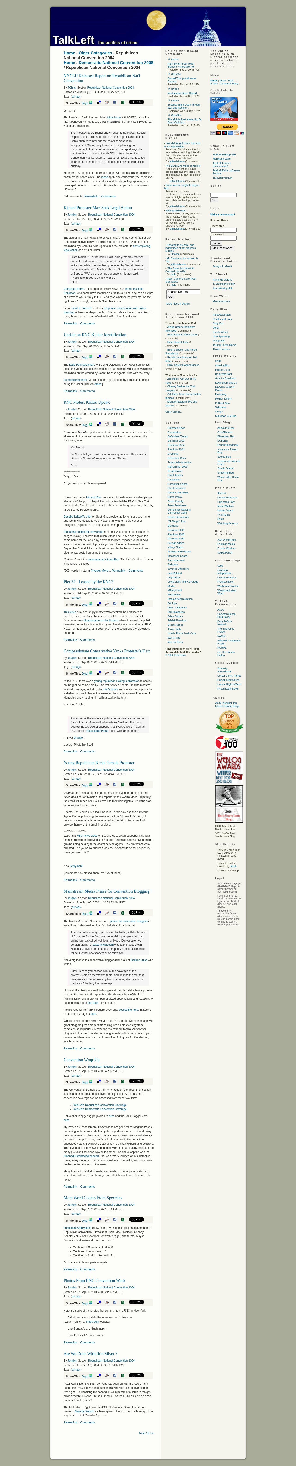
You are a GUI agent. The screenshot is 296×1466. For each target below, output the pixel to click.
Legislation (174, 577)
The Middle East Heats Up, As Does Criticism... (185, 121)
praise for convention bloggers (129, 921)
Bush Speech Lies (177, 342)
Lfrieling (175, 253)
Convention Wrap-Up (81, 1059)
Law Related (175, 573)
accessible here (128, 1009)
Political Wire (222, 403)
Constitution (174, 479)
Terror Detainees (177, 505)
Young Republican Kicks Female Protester (99, 763)
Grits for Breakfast (225, 378)
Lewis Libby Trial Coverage (183, 581)
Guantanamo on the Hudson (101, 620)
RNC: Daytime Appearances (183, 365)
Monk (233, 866)
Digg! (85, 103)
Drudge (78, 737)
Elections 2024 (176, 449)
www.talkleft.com (103, 944)
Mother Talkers (223, 398)
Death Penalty (176, 501)
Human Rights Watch (229, 684)
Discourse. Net (225, 436)
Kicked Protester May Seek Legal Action (98, 207)
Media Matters (225, 506)
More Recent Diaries (178, 303)
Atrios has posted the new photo (84, 531)
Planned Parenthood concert (81, 1156)
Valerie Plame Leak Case (182, 633)
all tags (76, 96)
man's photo (110, 689)
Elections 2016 (176, 440)
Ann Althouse (224, 432)
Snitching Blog (225, 472)
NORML (222, 647)
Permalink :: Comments (100, 196)
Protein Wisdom (226, 548)
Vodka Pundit (224, 552)
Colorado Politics (227, 577)
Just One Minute (226, 539)
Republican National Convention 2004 (110, 87)
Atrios (98, 384)
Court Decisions (177, 488)
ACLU (220, 609)
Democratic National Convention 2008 (116, 62)
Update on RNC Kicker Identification (95, 334)
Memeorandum (221, 301)
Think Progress (221, 349)
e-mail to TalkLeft (81, 308)
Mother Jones (225, 510)
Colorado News (176, 427)
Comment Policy (229, 83)
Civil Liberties (175, 475)
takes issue (114, 117)
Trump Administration (180, 462)
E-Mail (214, 83)
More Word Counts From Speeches (93, 1198)
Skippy (219, 411)
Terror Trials (174, 629)
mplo (173, 274)
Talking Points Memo (224, 345)
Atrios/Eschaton (222, 314)
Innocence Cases (177, 555)
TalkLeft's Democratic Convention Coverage (100, 1109)
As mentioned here (75, 380)
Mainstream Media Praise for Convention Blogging (106, 891)
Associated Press (97, 730)
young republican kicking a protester (116, 681)
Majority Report (85, 1411)
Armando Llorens (222, 279)
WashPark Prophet (228, 586)
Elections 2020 (176, 538)
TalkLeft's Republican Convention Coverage (99, 1105)
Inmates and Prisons (179, 551)
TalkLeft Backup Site (224, 154)
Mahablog (220, 394)
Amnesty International (224, 670)
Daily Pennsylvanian (81, 364)
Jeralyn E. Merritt (222, 266)
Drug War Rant (223, 374)
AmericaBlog (222, 365)
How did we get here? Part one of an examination (182, 145)
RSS (231, 80)
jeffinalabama (177, 161)
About (222, 80)
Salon (220, 519)
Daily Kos (218, 323)
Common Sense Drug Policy (226, 615)
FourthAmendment (227, 445)
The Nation (223, 514)
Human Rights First (228, 679)
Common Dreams (227, 497)
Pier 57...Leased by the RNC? (88, 582)
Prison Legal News (228, 688)
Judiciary (173, 564)
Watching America (227, 523)
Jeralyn (72, 214)
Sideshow (220, 407)
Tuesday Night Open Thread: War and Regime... (184, 106)
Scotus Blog (224, 456)
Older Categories (95, 53)
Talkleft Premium (177, 620)
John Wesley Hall (222, 288)
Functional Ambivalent (78, 1227)
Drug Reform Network (224, 623)
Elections (173, 525)
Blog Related (175, 471)
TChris (72, 87)
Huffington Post (226, 502)
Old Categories (176, 611)
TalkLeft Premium (222, 177)
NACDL (221, 636)
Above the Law (225, 427)
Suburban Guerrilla (225, 416)
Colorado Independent (224, 572)
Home (69, 53)
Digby (216, 327)
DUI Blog (222, 440)
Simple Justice (225, 468)
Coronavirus (174, 432)
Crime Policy (175, 496)
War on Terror (175, 642)
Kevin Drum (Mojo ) (226, 382)
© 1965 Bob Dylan (175, 655)
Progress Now (225, 581)
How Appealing (221, 336)
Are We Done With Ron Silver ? (90, 1353)
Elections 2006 (176, 530)
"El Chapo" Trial (176, 521)
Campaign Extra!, (75, 288)
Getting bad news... (177, 210)
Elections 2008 (176, 534)
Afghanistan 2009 (178, 466)
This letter (70, 612)
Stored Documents (178, 517)
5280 (218, 361)
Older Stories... (173, 411)
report (104, 177)
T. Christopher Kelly (224, 283)
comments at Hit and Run (103, 559)
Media (171, 586)
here (93, 1014)
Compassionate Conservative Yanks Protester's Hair (107, 651)
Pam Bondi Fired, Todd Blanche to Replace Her (181, 65)
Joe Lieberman (176, 560)
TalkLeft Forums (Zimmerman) (222, 164)
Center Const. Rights (229, 675)
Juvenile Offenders (178, 568)
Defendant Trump (177, 436)
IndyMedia (92, 1321)
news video (87, 835)
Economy (173, 453)
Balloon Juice (139, 960)
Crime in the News (178, 492)
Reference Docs (177, 458)
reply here (76, 866)
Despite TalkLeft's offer (78, 516)
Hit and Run (94, 497)
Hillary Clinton (175, 547)
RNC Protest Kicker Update (87, 402)
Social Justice (175, 624)
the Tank (93, 1002)
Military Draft (175, 590)
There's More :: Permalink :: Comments (117, 570)
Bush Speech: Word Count (182, 334)
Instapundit (219, 340)
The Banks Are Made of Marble (183, 165)
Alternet (221, 493)
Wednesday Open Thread (182, 93)
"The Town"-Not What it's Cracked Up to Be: (180, 270)
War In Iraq (174, 637)
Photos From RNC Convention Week (94, 1280)
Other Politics (175, 616)
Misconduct (174, 594)
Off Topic (173, 603)
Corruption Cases (178, 484)
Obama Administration (180, 599)
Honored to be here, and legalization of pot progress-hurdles (181, 247)
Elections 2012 (176, 445)
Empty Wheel (220, 332)
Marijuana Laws (222, 158)
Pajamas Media (226, 543)
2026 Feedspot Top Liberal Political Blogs (227, 704)
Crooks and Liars (222, 319)
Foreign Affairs (176, 543)
